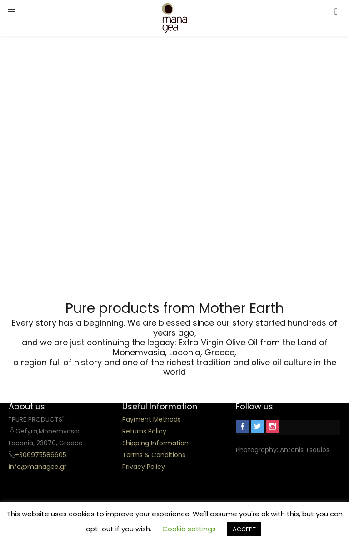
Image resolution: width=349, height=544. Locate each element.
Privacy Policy (143, 466)
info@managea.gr (37, 466)
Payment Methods (151, 419)
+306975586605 (40, 454)
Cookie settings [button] (189, 529)
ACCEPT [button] (244, 529)
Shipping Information (155, 443)
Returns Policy (144, 431)
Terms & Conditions (153, 454)
